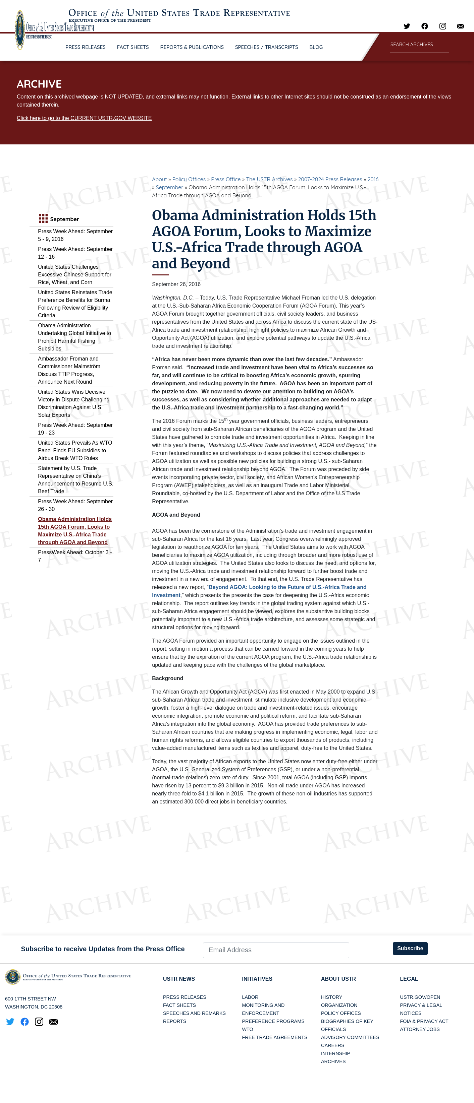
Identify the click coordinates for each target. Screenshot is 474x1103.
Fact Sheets (179, 1005)
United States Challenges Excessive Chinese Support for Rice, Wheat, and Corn (74, 274)
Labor (250, 997)
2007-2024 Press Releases (330, 179)
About (159, 179)
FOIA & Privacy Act (424, 1021)
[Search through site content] (419, 45)
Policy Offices (189, 179)
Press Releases (184, 997)
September (169, 187)
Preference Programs (273, 1021)
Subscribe (410, 948)
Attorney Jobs (420, 1029)
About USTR (338, 979)
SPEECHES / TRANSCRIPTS (266, 47)
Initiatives (257, 979)
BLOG (316, 47)
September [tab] (58, 219)
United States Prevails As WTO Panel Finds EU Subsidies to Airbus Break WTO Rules (75, 450)
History (331, 997)
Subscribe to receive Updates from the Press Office (103, 949)
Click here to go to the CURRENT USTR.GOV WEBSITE (84, 118)
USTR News (179, 979)
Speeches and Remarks (194, 1013)
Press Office (226, 179)
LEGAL (409, 979)
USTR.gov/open (420, 997)
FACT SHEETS (133, 47)
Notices (411, 1013)
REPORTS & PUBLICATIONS (192, 47)
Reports (174, 1021)
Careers (333, 1045)
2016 (372, 179)
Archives (333, 1061)
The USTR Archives (269, 179)
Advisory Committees (350, 1037)
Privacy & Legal (421, 1005)
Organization (339, 1005)
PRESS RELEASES (85, 47)
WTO (247, 1029)
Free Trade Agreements (275, 1037)
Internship (335, 1053)
